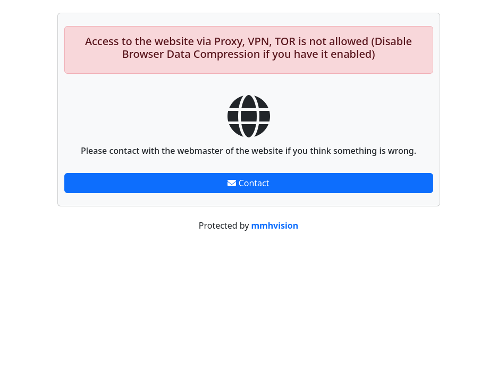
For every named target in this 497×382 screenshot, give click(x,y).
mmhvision (275, 225)
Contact (248, 183)
